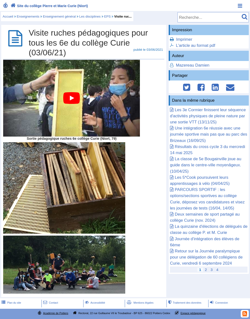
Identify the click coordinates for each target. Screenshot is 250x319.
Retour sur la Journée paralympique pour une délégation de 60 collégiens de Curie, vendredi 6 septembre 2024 (206, 257)
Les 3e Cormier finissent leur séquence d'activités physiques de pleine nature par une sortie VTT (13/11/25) (208, 116)
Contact (50, 302)
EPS (107, 16)
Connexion (218, 302)
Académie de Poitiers (55, 313)
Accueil (8, 16)
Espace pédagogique (193, 313)
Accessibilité (94, 302)
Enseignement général (59, 16)
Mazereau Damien (192, 65)
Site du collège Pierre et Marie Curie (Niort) (49, 6)
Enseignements (28, 16)
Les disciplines (90, 16)
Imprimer (184, 39)
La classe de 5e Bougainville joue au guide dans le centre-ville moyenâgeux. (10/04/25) (205, 165)
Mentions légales (140, 302)
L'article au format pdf (195, 45)
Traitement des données (184, 302)
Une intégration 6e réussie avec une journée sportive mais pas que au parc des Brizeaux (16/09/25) (208, 134)
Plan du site (10, 302)
